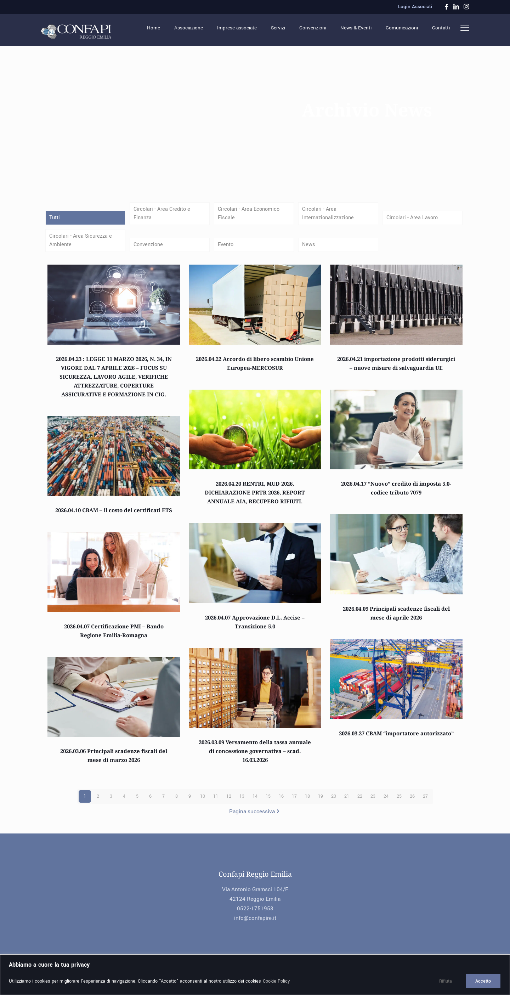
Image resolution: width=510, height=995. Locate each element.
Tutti (55, 219)
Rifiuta (445, 981)
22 (360, 800)
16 (281, 800)
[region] (255, 974)
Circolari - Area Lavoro (413, 219)
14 (255, 800)
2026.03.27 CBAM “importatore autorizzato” (396, 737)
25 (399, 800)
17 (294, 800)
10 (202, 800)
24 (386, 800)
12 (229, 800)
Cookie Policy (276, 981)
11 (215, 800)
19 (320, 800)
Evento (226, 248)
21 (347, 800)
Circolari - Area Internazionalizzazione (329, 214)
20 (333, 800)
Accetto (483, 981)
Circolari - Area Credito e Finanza (163, 214)
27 (425, 800)
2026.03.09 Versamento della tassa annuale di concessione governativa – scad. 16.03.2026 (255, 755)
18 (307, 800)
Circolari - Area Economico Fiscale (250, 214)
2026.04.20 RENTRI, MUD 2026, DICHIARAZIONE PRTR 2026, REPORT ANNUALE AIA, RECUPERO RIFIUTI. (255, 496)
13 (242, 800)
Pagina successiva (255, 816)
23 (373, 800)
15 (268, 800)
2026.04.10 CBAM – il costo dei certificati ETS (113, 514)
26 (412, 800)
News (309, 248)
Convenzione (150, 248)
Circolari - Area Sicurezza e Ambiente (81, 243)
